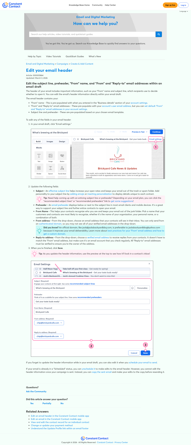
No (62, 403)
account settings (139, 102)
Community (97, 5)
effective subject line (59, 190)
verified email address (98, 237)
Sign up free (170, 5)
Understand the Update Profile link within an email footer (59, 428)
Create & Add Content (82, 63)
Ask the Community (36, 391)
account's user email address (116, 106)
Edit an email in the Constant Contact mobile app (56, 419)
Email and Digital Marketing (40, 63)
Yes (31, 403)
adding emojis (77, 194)
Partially (47, 403)
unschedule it (88, 368)
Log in (183, 5)
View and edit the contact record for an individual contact (60, 422)
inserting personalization (99, 194)
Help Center (110, 5)
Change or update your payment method (52, 425)
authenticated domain (50, 223)
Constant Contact (105, 442)
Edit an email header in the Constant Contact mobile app (60, 415)
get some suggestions (122, 201)
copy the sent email (101, 372)
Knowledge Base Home (79, 5)
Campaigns (62, 63)
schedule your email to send (143, 362)
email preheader (60, 205)
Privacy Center (121, 442)
